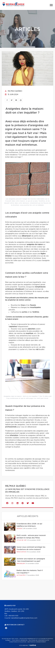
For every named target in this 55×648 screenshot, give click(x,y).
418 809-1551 (13, 616)
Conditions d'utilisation (17, 642)
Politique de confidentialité (39, 640)
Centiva (32, 645)
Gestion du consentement (36, 642)
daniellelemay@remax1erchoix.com (24, 618)
